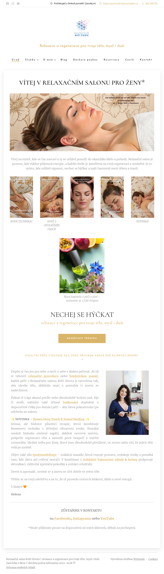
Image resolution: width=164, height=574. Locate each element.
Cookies (153, 559)
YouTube (107, 518)
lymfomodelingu (44, 455)
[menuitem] (13, 60)
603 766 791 (152, 3)
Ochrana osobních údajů (20, 567)
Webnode (139, 559)
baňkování (70, 402)
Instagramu (82, 518)
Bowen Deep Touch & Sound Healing (58, 419)
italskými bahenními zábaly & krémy (110, 459)
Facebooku (62, 518)
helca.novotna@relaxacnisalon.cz (120, 3)
